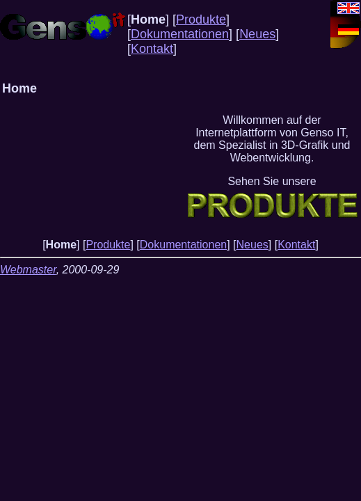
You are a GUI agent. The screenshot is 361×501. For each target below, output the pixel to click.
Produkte (201, 19)
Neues (257, 34)
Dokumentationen (180, 34)
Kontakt (152, 49)
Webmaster (28, 270)
